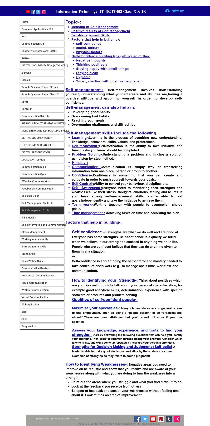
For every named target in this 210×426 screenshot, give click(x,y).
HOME (25, 22)
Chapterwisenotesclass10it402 (39, 51)
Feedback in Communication (37, 189)
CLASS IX (26, 109)
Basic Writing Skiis (32, 261)
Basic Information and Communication (42, 225)
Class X (25, 80)
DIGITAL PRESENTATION (35, 152)
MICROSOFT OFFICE (33, 160)
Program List (28, 326)
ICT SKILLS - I (29, 218)
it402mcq (26, 58)
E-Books (26, 73)
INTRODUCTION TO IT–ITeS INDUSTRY (42, 123)
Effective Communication (35, 181)
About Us (83, 424)
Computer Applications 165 (37, 29)
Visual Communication (34, 283)
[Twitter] (145, 419)
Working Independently (34, 239)
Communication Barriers (35, 268)
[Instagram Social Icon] (44, 12)
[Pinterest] (161, 419)
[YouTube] (28, 12)
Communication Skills (33, 167)
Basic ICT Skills (30, 196)
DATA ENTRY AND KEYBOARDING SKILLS (42, 131)
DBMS (25, 102)
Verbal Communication (34, 297)
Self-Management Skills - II (37, 203)
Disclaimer (129, 424)
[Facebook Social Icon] (33, 12)
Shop (24, 319)
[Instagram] (177, 419)
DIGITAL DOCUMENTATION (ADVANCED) (42, 65)
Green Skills (28, 254)
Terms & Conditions (149, 424)
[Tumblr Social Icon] (169, 419)
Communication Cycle (34, 174)
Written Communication (35, 290)
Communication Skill (33, 44)
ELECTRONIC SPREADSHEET (38, 145)
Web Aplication (30, 305)
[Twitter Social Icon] (38, 12)
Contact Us (97, 424)
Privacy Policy (113, 424)
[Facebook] (137, 419)
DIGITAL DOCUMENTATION (36, 138)
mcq (23, 36)
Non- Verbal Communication (37, 276)
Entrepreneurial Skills (33, 247)
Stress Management (33, 232)
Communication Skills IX (35, 116)
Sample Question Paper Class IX (40, 94)
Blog (24, 312)
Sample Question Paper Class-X (39, 87)
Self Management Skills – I (37, 210)
